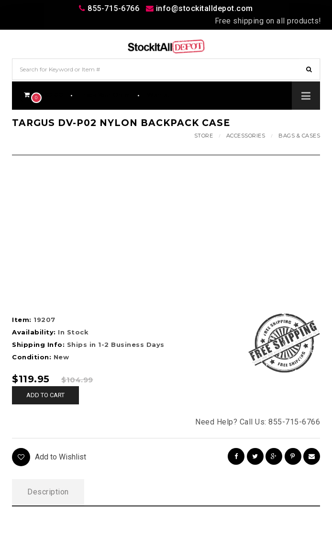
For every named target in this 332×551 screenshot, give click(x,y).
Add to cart (45, 395)
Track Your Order (105, 94)
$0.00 (41, 94)
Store (203, 135)
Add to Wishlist (49, 457)
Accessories (246, 135)
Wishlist (158, 94)
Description (48, 491)
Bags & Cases (299, 135)
